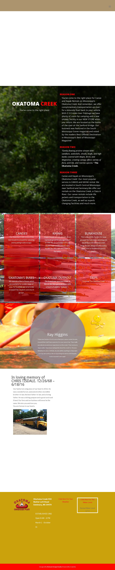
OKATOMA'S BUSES (21, 277)
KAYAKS (58, 233)
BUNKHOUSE (93, 233)
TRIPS (93, 277)
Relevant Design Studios (54, 567)
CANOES (21, 233)
